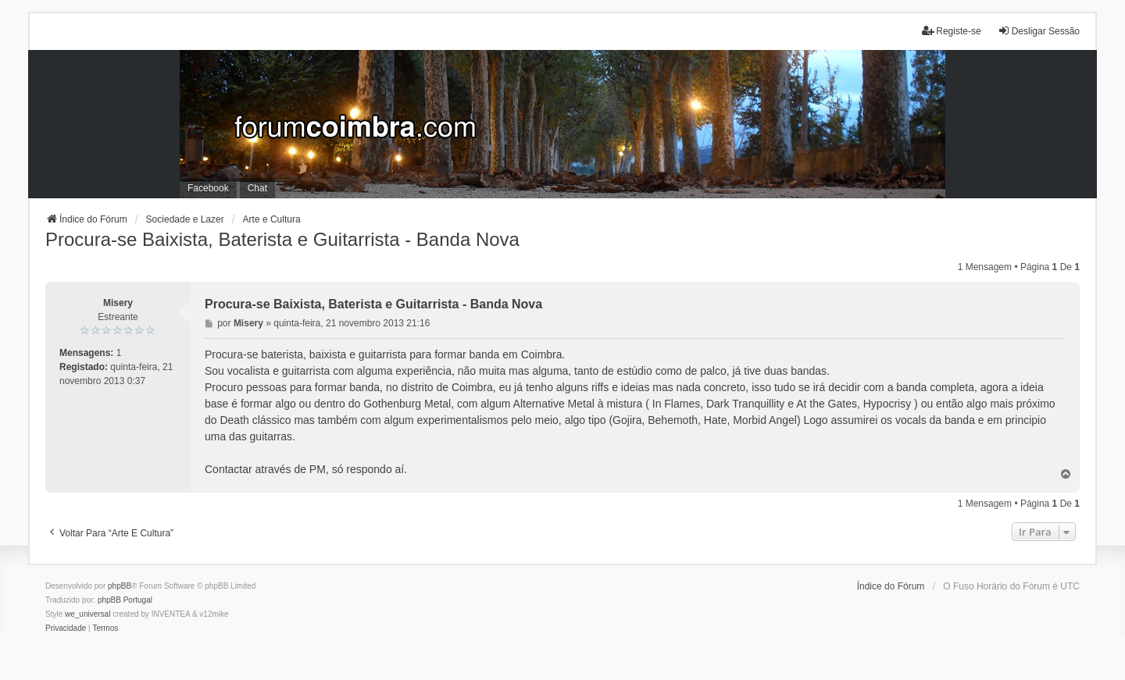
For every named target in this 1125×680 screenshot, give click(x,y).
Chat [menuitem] (257, 188)
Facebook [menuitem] (208, 188)
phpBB (119, 586)
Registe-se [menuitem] (951, 31)
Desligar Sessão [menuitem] (1039, 31)
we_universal (87, 614)
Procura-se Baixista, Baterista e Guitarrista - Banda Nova (282, 239)
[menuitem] (65, 628)
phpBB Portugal (125, 600)
